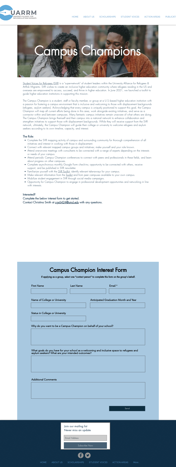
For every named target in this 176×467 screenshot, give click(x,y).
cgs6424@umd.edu (67, 202)
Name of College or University (48, 300)
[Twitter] (88, 455)
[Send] (127, 408)
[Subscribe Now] (85, 445)
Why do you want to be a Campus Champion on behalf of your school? (72, 326)
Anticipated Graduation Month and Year (113, 300)
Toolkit (69, 175)
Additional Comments (44, 379)
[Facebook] (81, 455)
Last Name (76, 286)
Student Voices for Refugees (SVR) (41, 83)
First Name (37, 286)
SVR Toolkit (64, 171)
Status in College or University (48, 313)
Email (112, 286)
